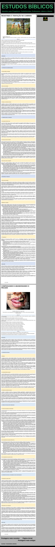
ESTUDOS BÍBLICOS (27, 6)
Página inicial (27, 538)
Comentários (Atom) (11, 543)
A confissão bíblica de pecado (6, 372)
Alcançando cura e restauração (6, 505)
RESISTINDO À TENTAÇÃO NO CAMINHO (16, 16)
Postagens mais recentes (10, 538)
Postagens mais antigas (26, 540)
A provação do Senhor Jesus (6, 121)
